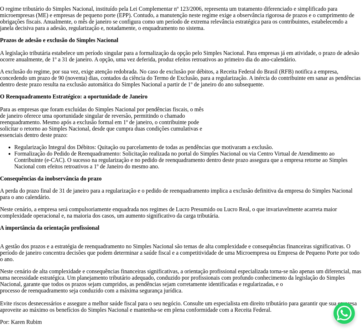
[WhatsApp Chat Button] (344, 313)
